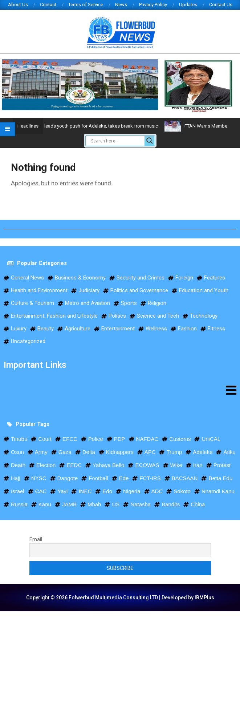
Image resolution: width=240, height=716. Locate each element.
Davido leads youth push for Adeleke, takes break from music (107, 126)
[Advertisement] (120, 662)
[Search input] (117, 141)
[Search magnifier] (150, 141)
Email (35, 539)
